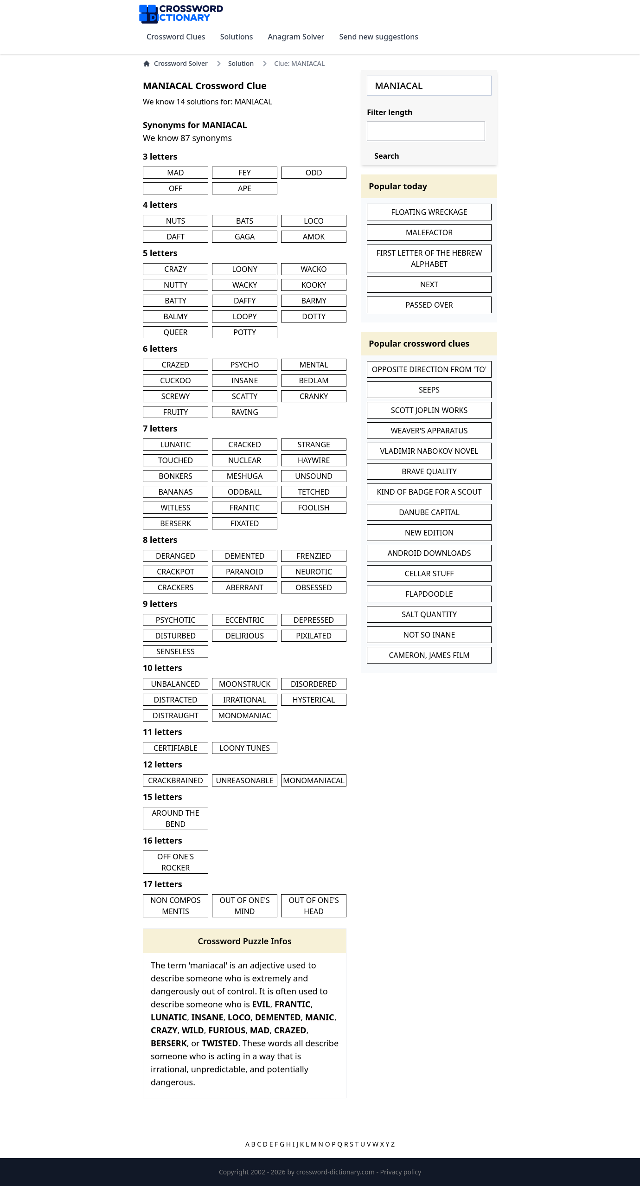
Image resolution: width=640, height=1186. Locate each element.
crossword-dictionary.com (336, 1171)
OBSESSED (313, 587)
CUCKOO (175, 380)
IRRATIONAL (245, 700)
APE (244, 188)
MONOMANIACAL (314, 780)
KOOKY (313, 285)
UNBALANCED (175, 684)
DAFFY (245, 301)
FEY (244, 173)
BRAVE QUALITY (429, 471)
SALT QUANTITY (429, 614)
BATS (244, 221)
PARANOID (244, 572)
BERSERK (175, 523)
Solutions (236, 37)
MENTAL (314, 365)
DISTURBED (175, 636)
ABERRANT (244, 587)
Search (386, 156)
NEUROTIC (313, 572)
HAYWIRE (314, 460)
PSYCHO (244, 365)
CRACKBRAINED (175, 780)
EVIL (261, 1004)
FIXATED (244, 523)
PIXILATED (314, 636)
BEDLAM (314, 380)
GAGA (245, 237)
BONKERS (175, 476)
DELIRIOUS (244, 636)
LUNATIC (175, 444)
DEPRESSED (314, 620)
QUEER (176, 332)
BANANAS (175, 492)
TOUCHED (175, 460)
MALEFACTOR (429, 232)
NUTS (176, 221)
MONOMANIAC (244, 715)
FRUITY (175, 412)
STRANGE (313, 444)
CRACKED (244, 444)
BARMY (313, 301)
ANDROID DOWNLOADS (429, 553)
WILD (193, 1030)
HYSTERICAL (314, 700)
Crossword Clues (176, 37)
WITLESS (176, 508)
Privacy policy (401, 1171)
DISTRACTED (175, 700)
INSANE (244, 380)
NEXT (429, 284)
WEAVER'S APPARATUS (429, 430)
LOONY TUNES (244, 748)
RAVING (244, 412)
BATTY (175, 301)
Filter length (389, 112)
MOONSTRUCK (244, 684)
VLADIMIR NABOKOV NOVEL (429, 451)
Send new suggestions (378, 37)
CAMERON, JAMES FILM (429, 655)
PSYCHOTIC (176, 620)
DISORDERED (314, 684)
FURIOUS (226, 1030)
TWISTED (220, 1043)
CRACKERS (176, 587)
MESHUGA (245, 476)
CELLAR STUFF (429, 573)
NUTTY (175, 285)
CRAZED (176, 365)
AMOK (314, 237)
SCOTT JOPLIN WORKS (429, 410)
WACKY (244, 285)
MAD (175, 173)
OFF (175, 188)
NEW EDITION (429, 533)
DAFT (175, 237)
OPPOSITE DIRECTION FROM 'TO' (429, 369)
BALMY (175, 316)
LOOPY (245, 316)
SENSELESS (175, 651)
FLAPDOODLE (429, 594)
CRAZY (175, 269)
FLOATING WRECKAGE (429, 212)
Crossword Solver (175, 63)
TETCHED (314, 492)
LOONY (244, 269)
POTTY (244, 332)
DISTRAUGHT (175, 715)
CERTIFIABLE (176, 748)
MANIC (319, 1017)
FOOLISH (314, 508)
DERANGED (175, 556)
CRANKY (314, 396)
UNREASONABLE (244, 780)
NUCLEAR (244, 460)
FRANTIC (245, 508)
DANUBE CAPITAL (429, 512)
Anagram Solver (296, 37)
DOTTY (314, 316)
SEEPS (429, 390)
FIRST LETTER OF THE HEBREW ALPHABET (429, 258)
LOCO (314, 221)
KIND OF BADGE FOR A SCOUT (429, 492)
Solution (241, 63)
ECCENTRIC (244, 620)
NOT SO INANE (429, 635)
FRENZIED (313, 556)
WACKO (313, 269)
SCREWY (175, 396)
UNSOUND (314, 476)
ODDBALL (245, 492)
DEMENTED (245, 556)
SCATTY (244, 396)
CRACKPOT (175, 572)
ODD (314, 173)
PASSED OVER (429, 305)
